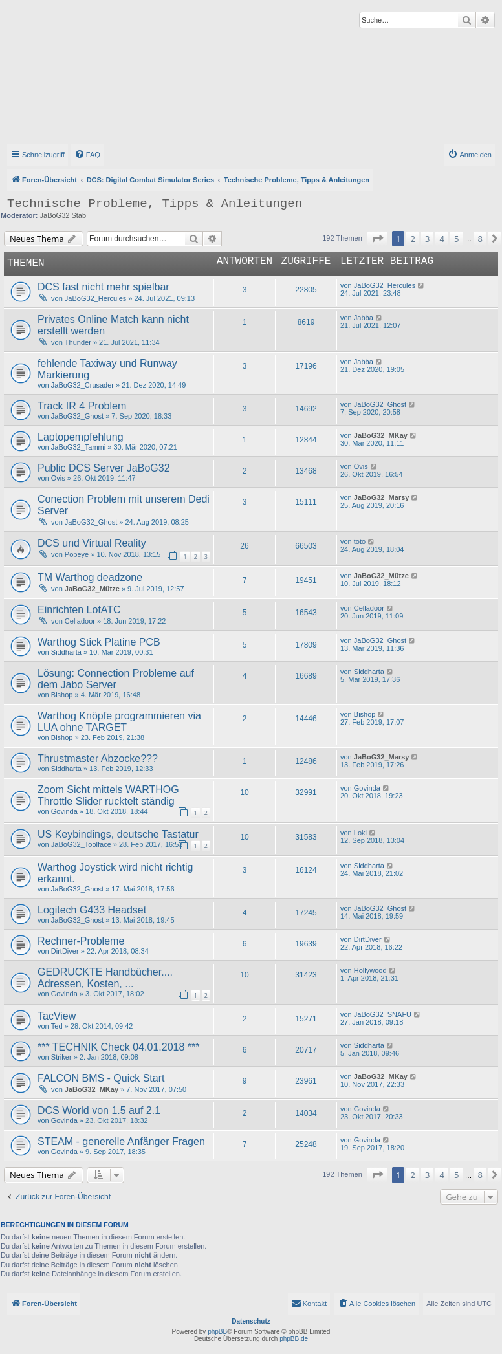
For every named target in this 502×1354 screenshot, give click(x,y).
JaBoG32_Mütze (92, 589)
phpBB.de (293, 1338)
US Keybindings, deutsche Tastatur (118, 834)
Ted (57, 1026)
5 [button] (456, 239)
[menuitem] (87, 154)
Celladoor (80, 621)
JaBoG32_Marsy (381, 497)
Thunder (78, 342)
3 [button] (427, 239)
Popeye (77, 554)
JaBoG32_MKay (381, 435)
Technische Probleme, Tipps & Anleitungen (154, 204)
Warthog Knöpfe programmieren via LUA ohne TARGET (119, 721)
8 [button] (480, 239)
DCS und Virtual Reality (92, 543)
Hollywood (370, 970)
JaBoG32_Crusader (82, 385)
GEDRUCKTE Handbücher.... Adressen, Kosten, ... (105, 977)
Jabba (363, 318)
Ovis (58, 478)
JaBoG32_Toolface (81, 844)
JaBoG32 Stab (63, 215)
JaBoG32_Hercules (95, 298)
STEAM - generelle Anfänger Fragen (121, 1141)
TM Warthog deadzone (90, 577)
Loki (360, 832)
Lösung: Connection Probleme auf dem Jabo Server (116, 679)
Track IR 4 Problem (82, 405)
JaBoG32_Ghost (77, 416)
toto (360, 541)
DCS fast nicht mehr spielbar (103, 286)
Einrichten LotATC (79, 609)
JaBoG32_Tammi (78, 447)
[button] (377, 238)
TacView (57, 1015)
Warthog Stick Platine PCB (99, 642)
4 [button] (441, 239)
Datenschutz (251, 1321)
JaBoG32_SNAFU (382, 1014)
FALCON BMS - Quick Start (101, 1078)
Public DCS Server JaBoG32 (104, 468)
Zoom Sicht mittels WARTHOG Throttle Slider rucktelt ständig (108, 795)
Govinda (64, 811)
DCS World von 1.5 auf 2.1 (99, 1110)
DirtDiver (65, 951)
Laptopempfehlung (81, 436)
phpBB (217, 1331)
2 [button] (412, 239)
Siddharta (66, 652)
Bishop (62, 695)
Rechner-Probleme (81, 940)
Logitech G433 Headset (92, 909)
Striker (61, 1057)
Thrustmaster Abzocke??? (98, 758)
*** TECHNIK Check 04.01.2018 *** (119, 1047)
